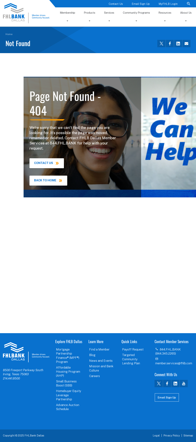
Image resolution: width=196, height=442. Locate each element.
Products (89, 12)
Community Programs (136, 12)
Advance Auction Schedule (67, 407)
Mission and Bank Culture (101, 368)
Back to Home (45, 180)
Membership (67, 12)
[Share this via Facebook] (170, 43)
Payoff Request (133, 349)
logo (26, 352)
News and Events (101, 360)
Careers (94, 376)
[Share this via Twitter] (161, 43)
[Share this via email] (186, 43)
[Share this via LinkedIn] (178, 43)
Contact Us (116, 3)
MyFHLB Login (168, 3)
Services (109, 12)
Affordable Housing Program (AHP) (68, 372)
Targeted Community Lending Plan (131, 359)
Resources (164, 12)
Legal (156, 435)
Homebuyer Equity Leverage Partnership (68, 395)
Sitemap (188, 435)
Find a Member (99, 349)
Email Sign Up (141, 3)
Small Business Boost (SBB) (66, 383)
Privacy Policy (171, 435)
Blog (92, 355)
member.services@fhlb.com (173, 363)
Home (9, 34)
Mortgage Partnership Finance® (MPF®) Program (67, 356)
